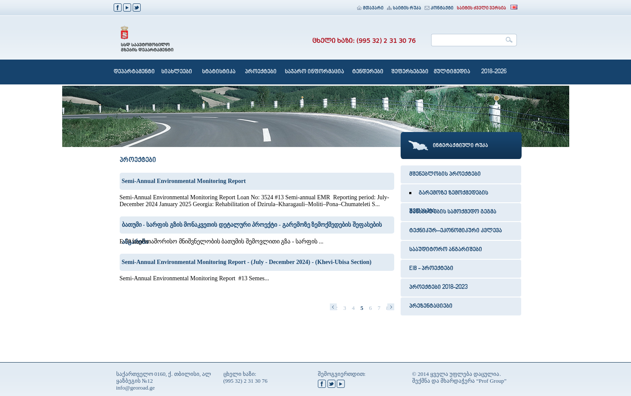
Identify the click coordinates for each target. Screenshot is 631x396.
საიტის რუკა (404, 8)
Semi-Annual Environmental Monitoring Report (184, 181)
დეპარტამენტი (134, 72)
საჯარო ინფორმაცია (314, 72)
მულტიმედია (452, 72)
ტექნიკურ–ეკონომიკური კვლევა (455, 231)
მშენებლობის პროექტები (445, 174)
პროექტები (261, 72)
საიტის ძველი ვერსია (481, 8)
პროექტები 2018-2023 (438, 287)
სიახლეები (176, 72)
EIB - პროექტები (431, 268)
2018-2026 (494, 72)
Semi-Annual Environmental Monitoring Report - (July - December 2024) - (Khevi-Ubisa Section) (246, 262)
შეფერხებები (410, 72)
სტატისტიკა (218, 72)
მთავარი (370, 8)
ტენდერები (367, 72)
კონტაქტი (439, 8)
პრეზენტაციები (431, 306)
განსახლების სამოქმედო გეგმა (452, 212)
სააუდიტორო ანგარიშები (445, 249)
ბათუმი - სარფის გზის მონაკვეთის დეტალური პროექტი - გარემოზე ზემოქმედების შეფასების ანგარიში (252, 228)
